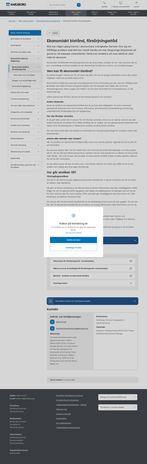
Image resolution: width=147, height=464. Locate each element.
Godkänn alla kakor (73, 240)
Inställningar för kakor (74, 248)
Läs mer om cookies (73, 232)
